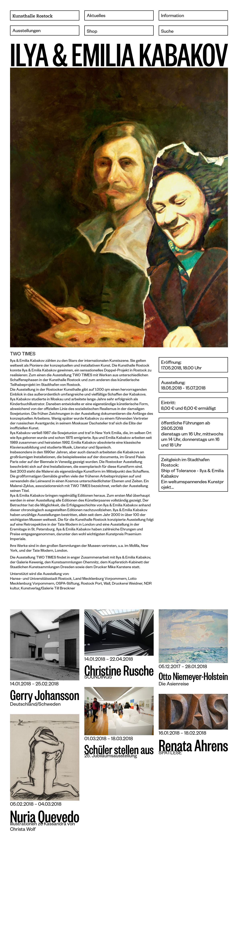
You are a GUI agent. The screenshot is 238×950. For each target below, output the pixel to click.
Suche (167, 32)
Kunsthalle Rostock (32, 16)
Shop (92, 32)
